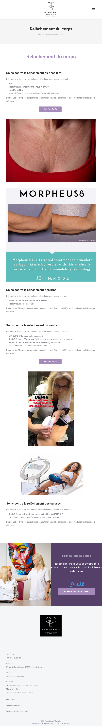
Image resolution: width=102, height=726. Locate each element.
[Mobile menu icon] (93, 9)
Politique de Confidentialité (17, 711)
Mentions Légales (13, 705)
